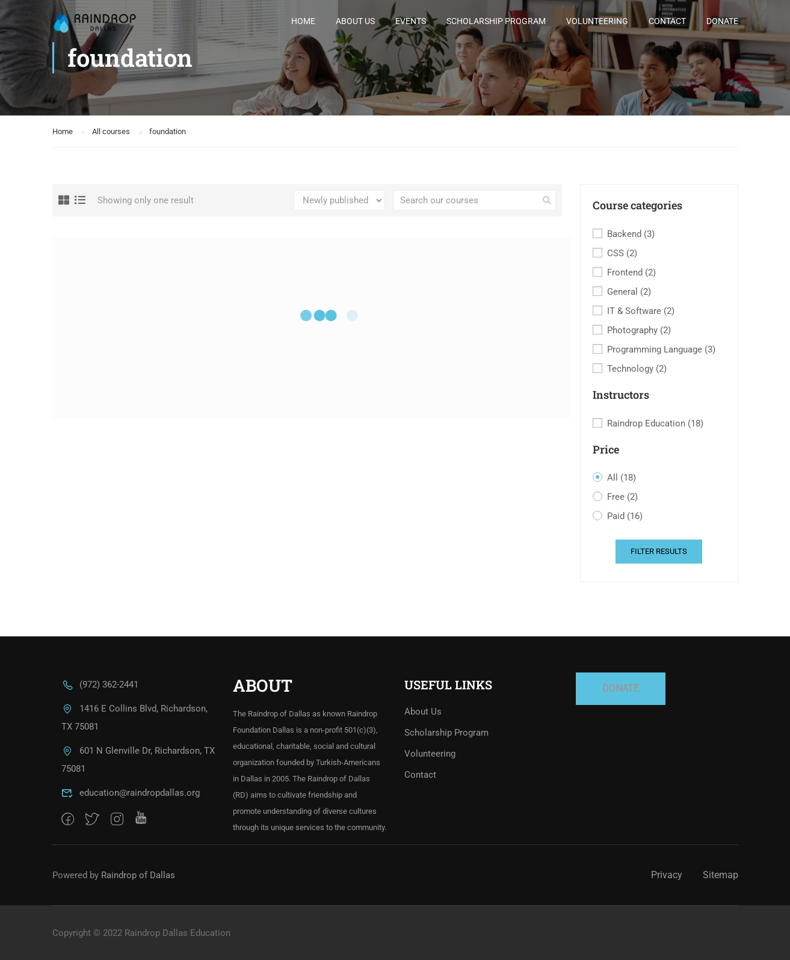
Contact (667, 21)
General (629, 292)
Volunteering (597, 21)
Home (303, 21)
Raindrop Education (655, 424)
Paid (625, 516)
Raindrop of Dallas (138, 875)
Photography (639, 330)
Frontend (631, 273)
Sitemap (720, 875)
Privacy (666, 875)
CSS (622, 253)
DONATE (620, 688)
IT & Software (640, 311)
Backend (631, 234)
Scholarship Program (496, 21)
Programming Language (661, 350)
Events (410, 21)
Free (622, 497)
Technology (637, 369)
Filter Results (659, 551)
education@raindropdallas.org (130, 792)
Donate (722, 21)
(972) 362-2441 (99, 684)
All (621, 478)
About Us (355, 21)
